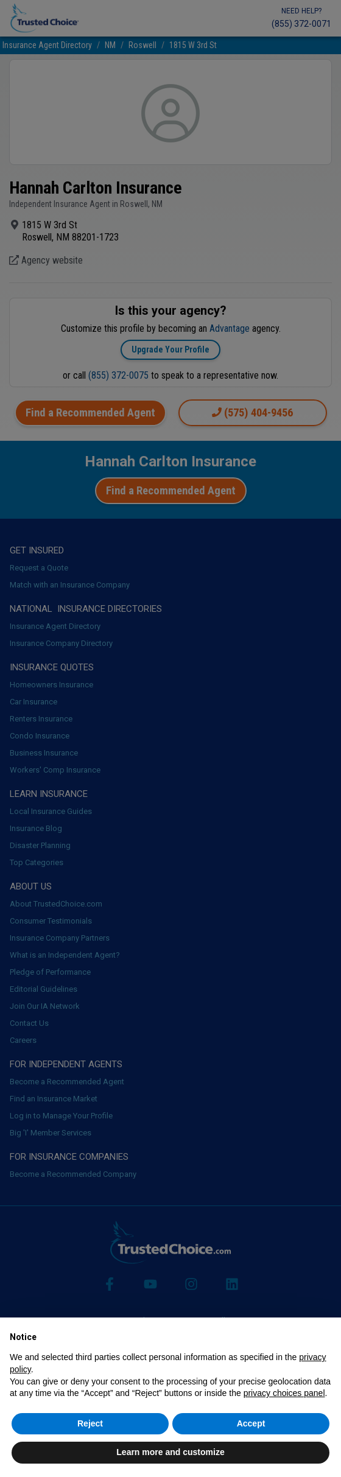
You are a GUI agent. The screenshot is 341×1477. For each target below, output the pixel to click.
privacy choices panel (284, 1393)
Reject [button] (90, 1423)
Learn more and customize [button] (170, 1452)
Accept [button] (251, 1423)
